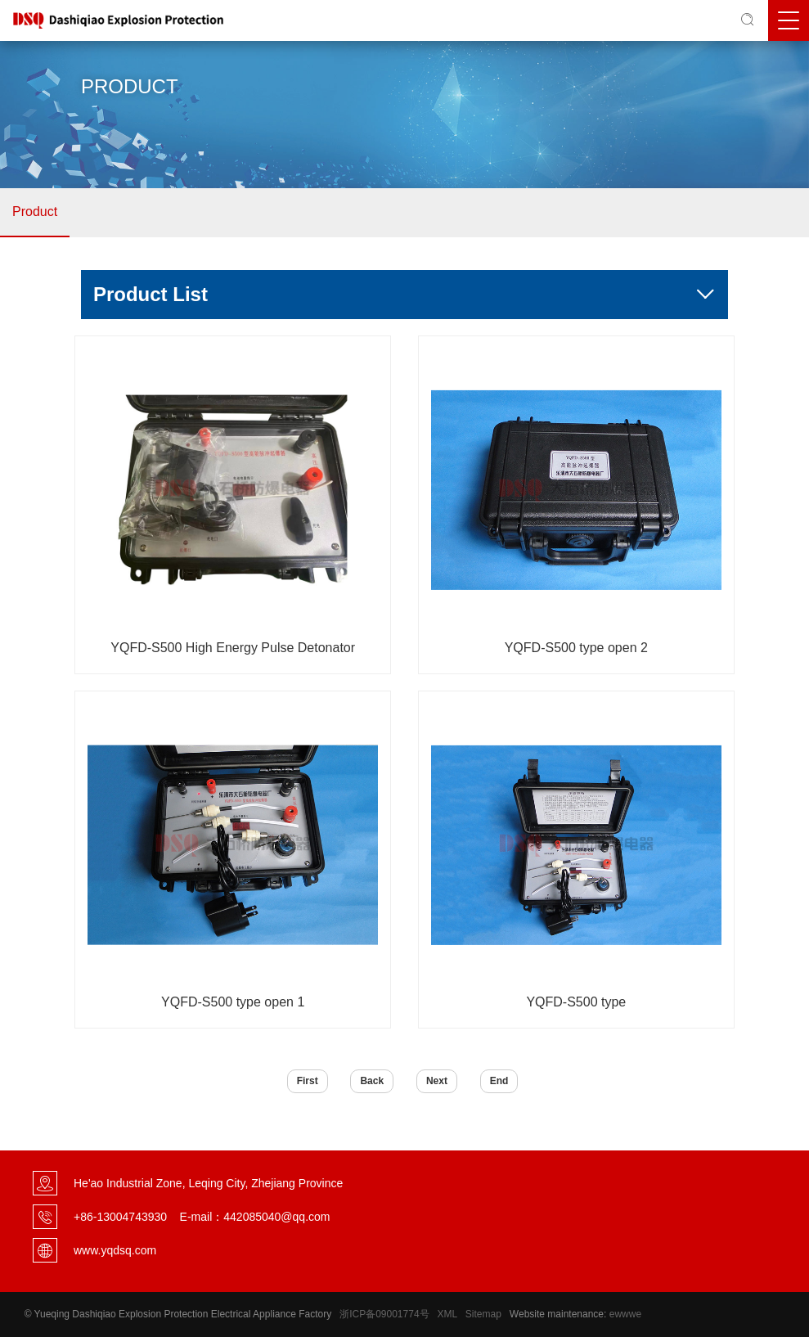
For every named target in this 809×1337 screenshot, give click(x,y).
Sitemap (483, 1314)
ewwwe (625, 1314)
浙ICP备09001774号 (384, 1314)
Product (34, 211)
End (499, 1081)
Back (372, 1081)
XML (447, 1314)
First (307, 1081)
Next (436, 1081)
